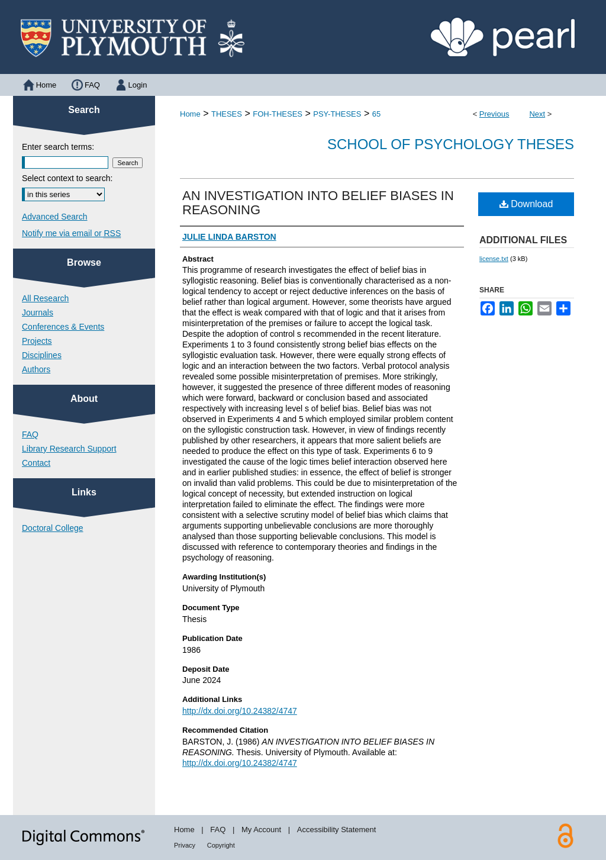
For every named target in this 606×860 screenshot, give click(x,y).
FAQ (30, 434)
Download (526, 204)
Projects (37, 341)
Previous (494, 113)
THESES (226, 113)
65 (376, 113)
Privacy (184, 845)
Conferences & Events (63, 326)
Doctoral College (52, 528)
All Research (45, 298)
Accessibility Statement (336, 829)
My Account (261, 829)
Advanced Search (55, 216)
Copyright (221, 845)
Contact (36, 463)
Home (190, 113)
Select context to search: (67, 178)
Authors (36, 369)
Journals (37, 312)
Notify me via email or (71, 233)
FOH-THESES (277, 113)
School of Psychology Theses (450, 144)
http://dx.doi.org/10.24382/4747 (239, 711)
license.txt (493, 258)
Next (537, 113)
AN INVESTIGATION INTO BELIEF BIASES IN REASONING (318, 202)
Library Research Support (69, 448)
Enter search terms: (58, 147)
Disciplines (42, 355)
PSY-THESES (337, 113)
